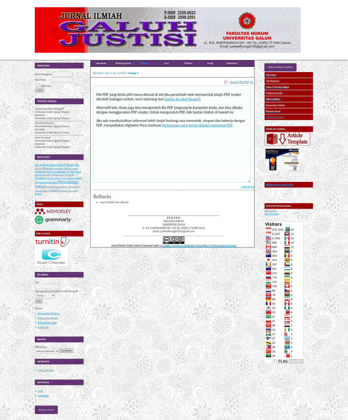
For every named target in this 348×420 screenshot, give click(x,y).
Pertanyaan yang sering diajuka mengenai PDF (197, 125)
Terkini (188, 63)
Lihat (40, 391)
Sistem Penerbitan (275, 117)
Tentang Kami (123, 63)
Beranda (101, 63)
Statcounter (270, 210)
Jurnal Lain (43, 327)
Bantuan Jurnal (46, 409)
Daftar (145, 63)
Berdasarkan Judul (47, 322)
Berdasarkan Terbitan (48, 313)
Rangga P (133, 73)
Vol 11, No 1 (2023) (115, 73)
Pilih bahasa (41, 346)
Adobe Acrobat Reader (182, 99)
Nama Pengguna (43, 74)
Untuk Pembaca (46, 370)
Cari (166, 63)
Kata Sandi (40, 79)
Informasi (232, 63)
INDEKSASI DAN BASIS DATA (280, 184)
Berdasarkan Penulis (48, 318)
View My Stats (271, 213)
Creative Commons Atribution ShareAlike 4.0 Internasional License (199, 245)
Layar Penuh (247, 186)
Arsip (210, 63)
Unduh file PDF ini (241, 82)
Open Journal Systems (280, 67)
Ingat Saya (45, 85)
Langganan (43, 395)
